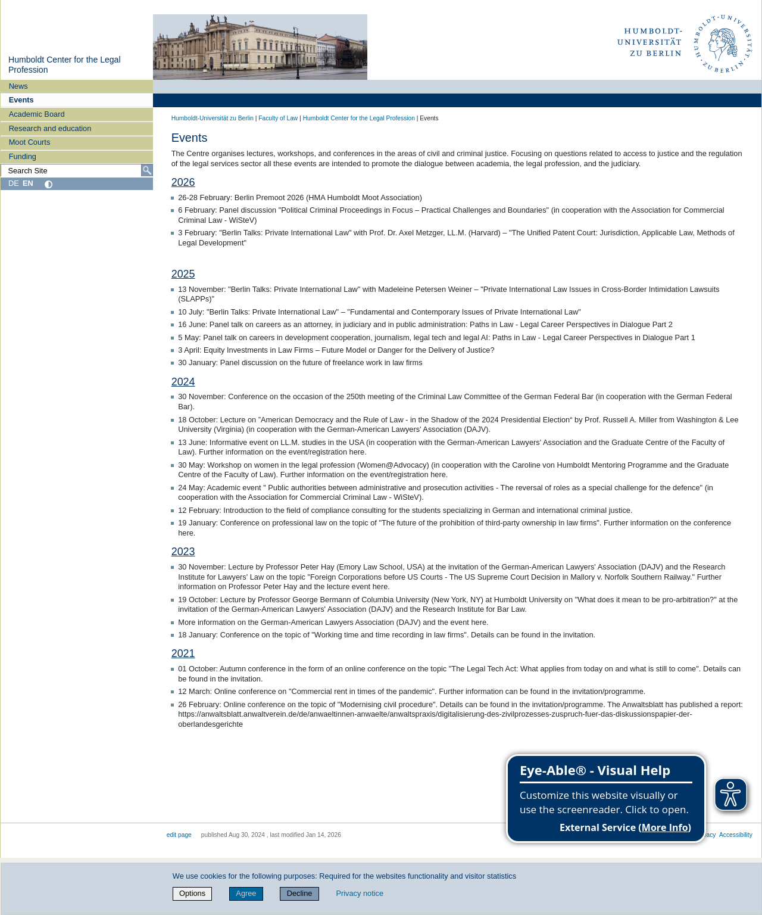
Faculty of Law (278, 118)
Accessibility (735, 835)
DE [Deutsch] (13, 183)
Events (21, 99)
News (18, 86)
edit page (179, 835)
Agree (246, 893)
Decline (300, 893)
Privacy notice (359, 893)
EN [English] (28, 183)
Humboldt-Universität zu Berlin (212, 118)
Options (192, 893)
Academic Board (37, 114)
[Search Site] (77, 170)
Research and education (50, 128)
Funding (22, 156)
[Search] (147, 170)
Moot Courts (30, 142)
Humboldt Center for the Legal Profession (359, 118)
